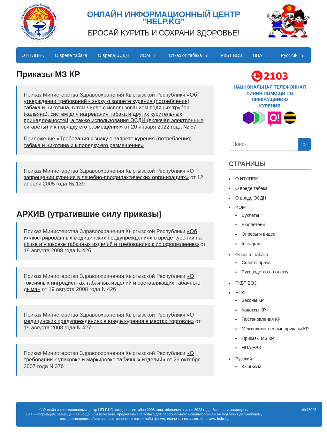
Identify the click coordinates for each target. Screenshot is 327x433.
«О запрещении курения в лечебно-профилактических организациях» (109, 174)
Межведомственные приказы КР (275, 328)
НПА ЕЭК (251, 347)
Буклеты (250, 215)
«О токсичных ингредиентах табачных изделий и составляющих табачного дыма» (112, 282)
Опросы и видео (259, 234)
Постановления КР (261, 319)
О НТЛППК (32, 55)
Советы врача (256, 262)
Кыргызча (252, 366)
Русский (289, 55)
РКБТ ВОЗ (231, 55)
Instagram (252, 243)
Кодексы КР (254, 309)
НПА (257, 55)
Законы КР (253, 300)
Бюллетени (253, 224)
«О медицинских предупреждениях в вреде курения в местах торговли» (109, 318)
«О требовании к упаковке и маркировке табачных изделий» (109, 356)
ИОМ (145, 55)
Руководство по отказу (265, 271)
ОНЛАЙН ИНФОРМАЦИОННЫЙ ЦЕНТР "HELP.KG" (163, 18)
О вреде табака (71, 55)
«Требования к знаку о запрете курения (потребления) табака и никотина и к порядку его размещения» (108, 142)
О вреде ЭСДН (113, 55)
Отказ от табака (185, 55)
